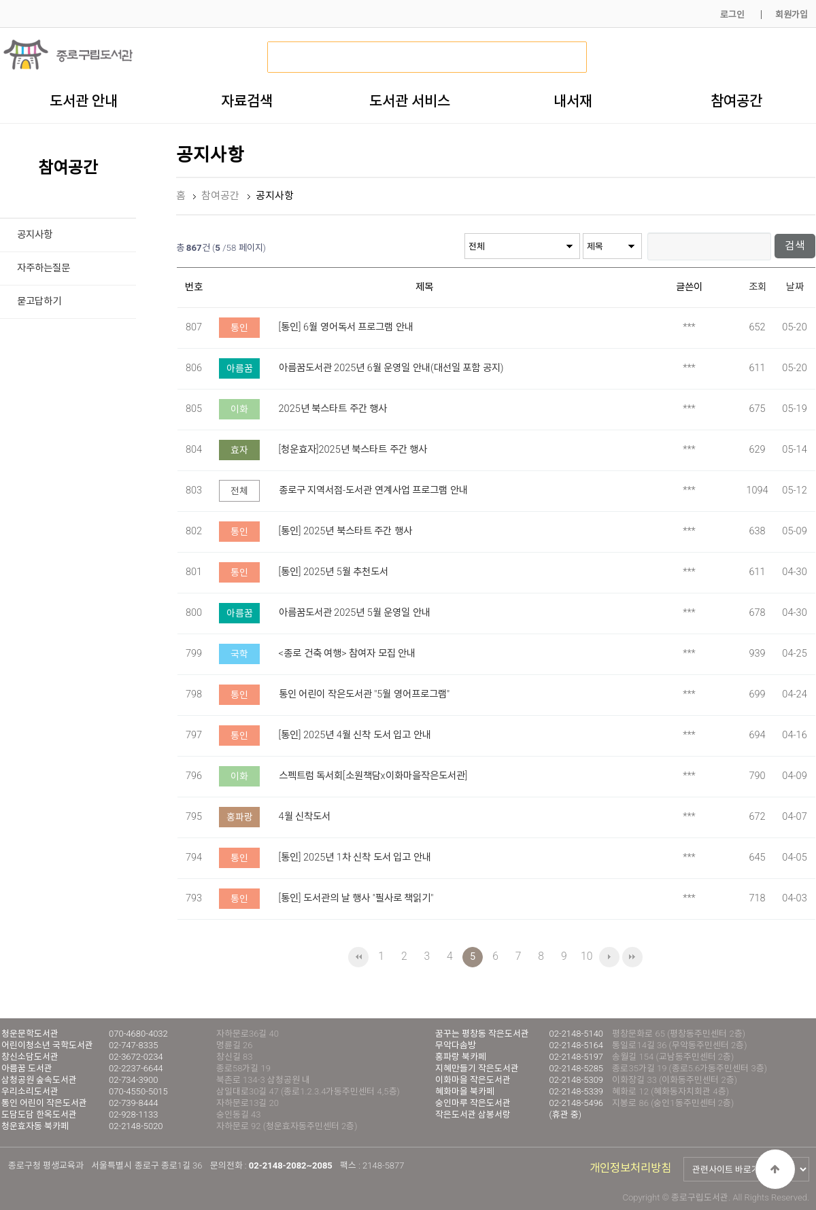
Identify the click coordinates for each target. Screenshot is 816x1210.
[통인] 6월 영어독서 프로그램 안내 (346, 326)
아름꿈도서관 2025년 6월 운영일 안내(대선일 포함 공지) (391, 367)
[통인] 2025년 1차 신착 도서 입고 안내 (355, 857)
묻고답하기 (39, 301)
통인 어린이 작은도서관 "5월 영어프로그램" (364, 693)
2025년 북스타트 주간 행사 (333, 408)
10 (586, 955)
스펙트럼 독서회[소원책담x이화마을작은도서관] (373, 775)
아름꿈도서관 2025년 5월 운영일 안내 (354, 612)
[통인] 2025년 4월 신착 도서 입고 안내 (355, 734)
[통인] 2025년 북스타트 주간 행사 (345, 530)
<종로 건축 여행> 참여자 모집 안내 (347, 653)
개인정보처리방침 (630, 1167)
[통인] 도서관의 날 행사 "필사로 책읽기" (356, 897)
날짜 (795, 286)
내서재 (573, 100)
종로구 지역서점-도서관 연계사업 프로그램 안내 (373, 490)
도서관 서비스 (409, 100)
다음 (609, 956)
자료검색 (247, 100)
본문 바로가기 (0, 0)
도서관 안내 (84, 100)
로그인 (732, 15)
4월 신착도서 (305, 816)
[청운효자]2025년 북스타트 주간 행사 (353, 449)
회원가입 (791, 15)
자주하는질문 (43, 268)
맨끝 (632, 956)
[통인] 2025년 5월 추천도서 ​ (335, 571)
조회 (757, 286)
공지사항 (34, 235)
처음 (358, 956)
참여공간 (736, 100)
